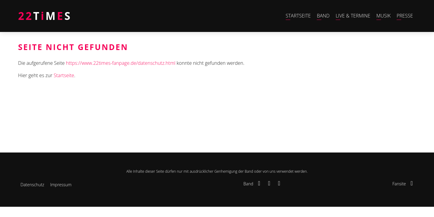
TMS (45, 16)
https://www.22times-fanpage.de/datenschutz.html (120, 63)
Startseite (64, 75)
